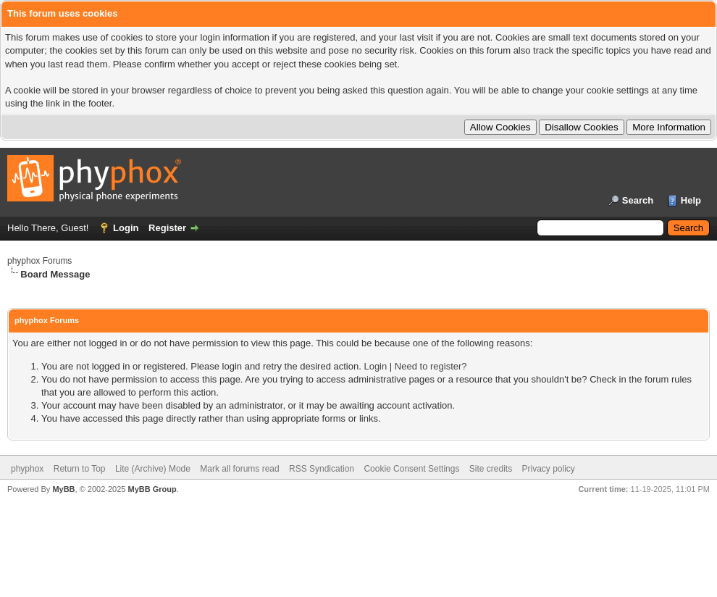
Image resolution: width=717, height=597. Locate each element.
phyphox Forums (39, 261)
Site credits (490, 469)
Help (691, 200)
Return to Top (80, 469)
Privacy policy (548, 469)
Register (167, 227)
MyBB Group (151, 489)
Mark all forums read (239, 469)
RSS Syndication (321, 469)
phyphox (27, 469)
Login (125, 227)
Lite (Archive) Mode (152, 469)
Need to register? (431, 366)
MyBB (63, 489)
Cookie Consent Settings (411, 469)
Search (637, 200)
